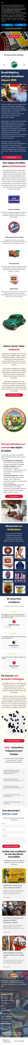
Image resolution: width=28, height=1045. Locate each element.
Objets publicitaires (7, 1016)
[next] (24, 64)
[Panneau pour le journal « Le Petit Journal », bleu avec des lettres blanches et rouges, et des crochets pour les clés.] (20, 577)
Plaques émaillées (14, 209)
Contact (3, 1008)
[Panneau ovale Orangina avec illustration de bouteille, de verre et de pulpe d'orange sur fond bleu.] (8, 575)
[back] (4, 64)
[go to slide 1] (12, 48)
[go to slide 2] (13, 48)
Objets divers (14, 289)
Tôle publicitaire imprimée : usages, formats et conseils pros (13, 955)
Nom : (3, 823)
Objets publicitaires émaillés (14, 237)
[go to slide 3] (14, 48)
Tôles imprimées (14, 263)
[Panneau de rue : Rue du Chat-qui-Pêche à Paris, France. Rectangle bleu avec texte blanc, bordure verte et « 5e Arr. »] (20, 565)
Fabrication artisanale (7, 1000)
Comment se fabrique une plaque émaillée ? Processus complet (13, 920)
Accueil (3, 998)
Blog (2, 1006)
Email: (3, 829)
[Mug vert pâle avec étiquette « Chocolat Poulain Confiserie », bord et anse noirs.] (20, 589)
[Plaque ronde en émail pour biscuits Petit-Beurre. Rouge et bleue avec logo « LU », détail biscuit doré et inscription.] (8, 550)
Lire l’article (6, 897)
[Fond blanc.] (3, 4)
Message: (4, 835)
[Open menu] (25, 3)
